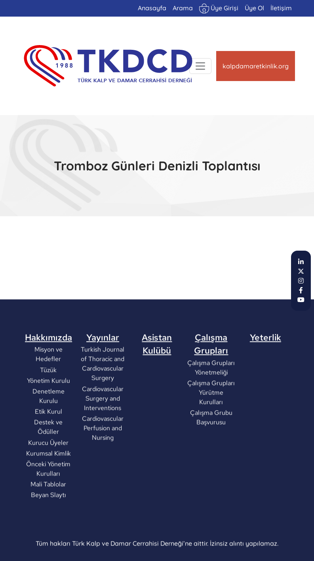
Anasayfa (152, 8)
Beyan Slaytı (48, 523)
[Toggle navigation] (200, 66)
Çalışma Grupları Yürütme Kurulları (211, 420)
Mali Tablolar (49, 512)
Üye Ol (254, 8)
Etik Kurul (48, 440)
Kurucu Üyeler (49, 471)
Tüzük (48, 398)
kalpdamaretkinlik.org (256, 66)
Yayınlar (102, 366)
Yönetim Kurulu (48, 409)
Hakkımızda (48, 366)
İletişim (281, 8)
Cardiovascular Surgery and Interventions (103, 426)
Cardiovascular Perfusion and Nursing (103, 456)
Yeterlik (265, 366)
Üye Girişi (218, 8)
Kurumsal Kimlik (48, 482)
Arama (183, 8)
